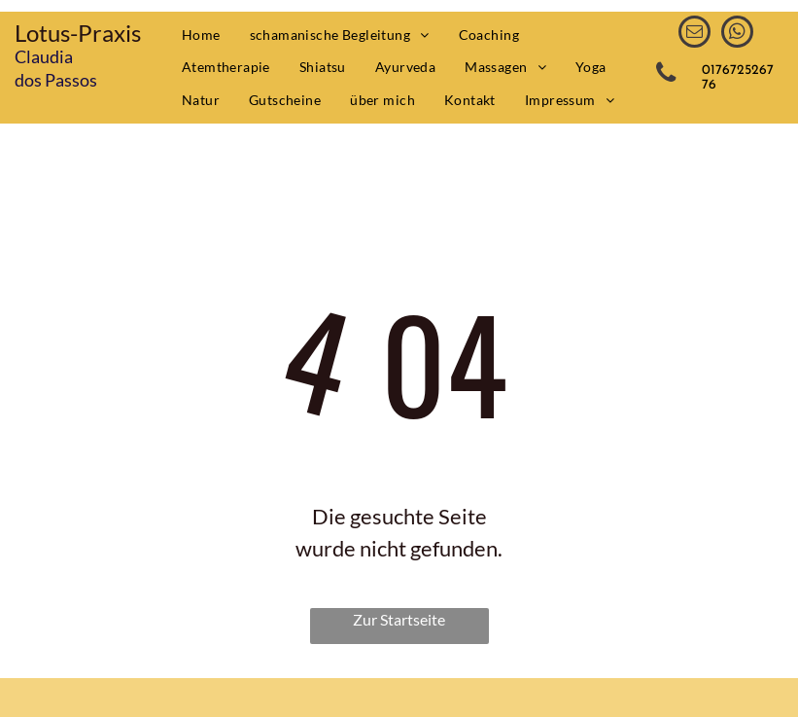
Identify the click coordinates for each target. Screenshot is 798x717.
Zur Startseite (399, 619)
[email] (694, 34)
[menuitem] (201, 35)
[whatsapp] (737, 34)
